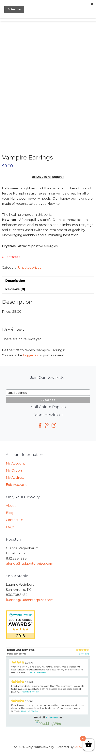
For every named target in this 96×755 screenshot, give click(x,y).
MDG (78, 747)
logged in (30, 355)
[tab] (48, 281)
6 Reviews (52, 717)
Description (15, 281)
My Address (15, 477)
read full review (37, 672)
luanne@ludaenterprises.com (29, 600)
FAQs (10, 527)
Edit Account (16, 485)
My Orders (14, 470)
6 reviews (83, 653)
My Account (15, 463)
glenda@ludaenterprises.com (29, 563)
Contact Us (14, 520)
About (11, 506)
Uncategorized (30, 267)
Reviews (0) (15, 289)
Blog (9, 513)
